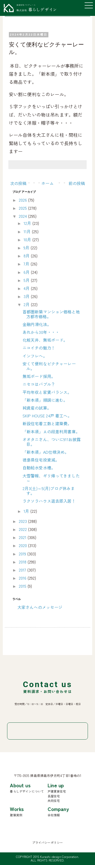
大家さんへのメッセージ (40, 607)
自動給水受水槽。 (39, 468)
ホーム (47, 183)
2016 (23, 578)
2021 (23, 537)
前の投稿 (77, 183)
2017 (23, 570)
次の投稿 (18, 183)
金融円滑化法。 (37, 324)
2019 (23, 554)
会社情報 (54, 815)
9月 (27, 248)
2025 (23, 208)
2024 (23, 216)
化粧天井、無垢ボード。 (45, 340)
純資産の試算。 (37, 408)
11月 (28, 231)
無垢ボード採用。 (39, 376)
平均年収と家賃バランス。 (47, 392)
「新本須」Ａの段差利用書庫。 (51, 431)
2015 (23, 586)
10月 (28, 239)
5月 (27, 280)
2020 (23, 545)
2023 (23, 521)
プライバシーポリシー (47, 842)
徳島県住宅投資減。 (41, 460)
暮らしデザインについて (27, 791)
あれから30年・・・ (41, 332)
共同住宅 (54, 800)
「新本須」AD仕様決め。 (46, 452)
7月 (27, 264)
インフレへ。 (35, 356)
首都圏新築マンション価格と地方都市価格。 (51, 314)
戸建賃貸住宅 (57, 791)
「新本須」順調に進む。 (45, 400)
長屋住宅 (54, 796)
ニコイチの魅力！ (39, 348)
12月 (28, 223)
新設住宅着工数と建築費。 (47, 423)
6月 (27, 272)
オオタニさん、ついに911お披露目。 (52, 441)
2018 (23, 562)
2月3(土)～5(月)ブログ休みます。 (49, 490)
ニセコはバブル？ (39, 384)
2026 (23, 200)
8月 (27, 256)
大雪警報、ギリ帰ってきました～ (51, 478)
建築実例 (16, 815)
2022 (23, 529)
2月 (27, 304)
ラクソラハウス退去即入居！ (49, 501)
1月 (27, 511)
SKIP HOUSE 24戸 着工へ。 (47, 416)
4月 (27, 288)
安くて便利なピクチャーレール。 (49, 366)
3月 (27, 296)
